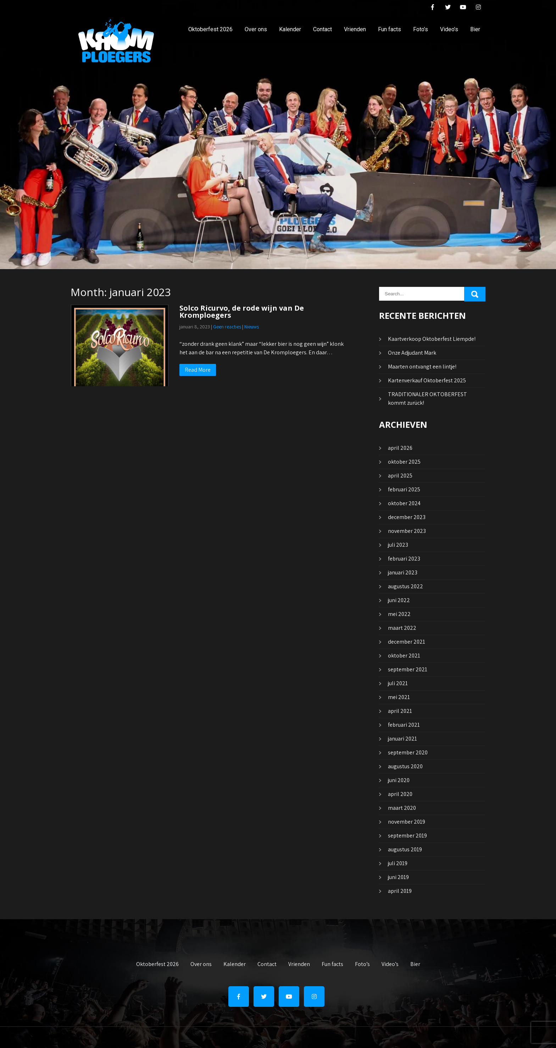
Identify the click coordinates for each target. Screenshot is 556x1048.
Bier (475, 29)
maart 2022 (402, 628)
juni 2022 (399, 600)
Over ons (256, 29)
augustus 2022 (405, 586)
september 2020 (408, 752)
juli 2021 (398, 683)
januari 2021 (402, 738)
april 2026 (400, 448)
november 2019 (406, 821)
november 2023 (407, 531)
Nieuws (251, 326)
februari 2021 (404, 724)
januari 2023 (402, 572)
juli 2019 (397, 863)
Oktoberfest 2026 (210, 29)
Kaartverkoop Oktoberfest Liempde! (432, 339)
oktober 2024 (404, 503)
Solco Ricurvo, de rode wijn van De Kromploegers (241, 311)
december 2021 (406, 641)
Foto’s (420, 29)
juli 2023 (398, 544)
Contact (322, 29)
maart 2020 (402, 808)
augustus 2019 (405, 849)
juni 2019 (398, 877)
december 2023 (407, 517)
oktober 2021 (404, 655)
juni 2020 (399, 780)
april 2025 (400, 475)
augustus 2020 (405, 766)
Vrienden (355, 29)
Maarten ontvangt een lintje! (422, 366)
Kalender (290, 29)
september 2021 (407, 669)
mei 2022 (399, 614)
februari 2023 (404, 558)
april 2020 (400, 794)
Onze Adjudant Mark (412, 352)
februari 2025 (404, 489)
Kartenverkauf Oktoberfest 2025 (427, 380)
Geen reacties (227, 326)
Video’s (449, 29)
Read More (198, 369)
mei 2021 (399, 697)
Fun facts (389, 29)
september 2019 (407, 835)
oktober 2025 (404, 461)
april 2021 (400, 711)
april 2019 (400, 891)
